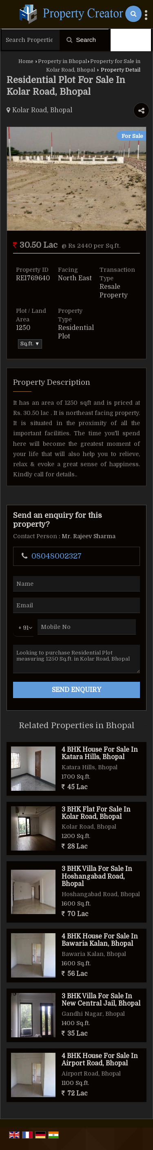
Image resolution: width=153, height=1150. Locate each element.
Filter (131, 40)
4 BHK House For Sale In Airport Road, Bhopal (100, 1059)
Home (25, 61)
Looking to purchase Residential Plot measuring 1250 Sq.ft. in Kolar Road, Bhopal (76, 659)
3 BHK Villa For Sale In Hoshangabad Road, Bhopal (97, 876)
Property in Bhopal (62, 61)
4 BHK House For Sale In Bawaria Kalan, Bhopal (100, 940)
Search (81, 39)
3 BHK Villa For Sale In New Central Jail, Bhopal (101, 1000)
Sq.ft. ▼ (30, 344)
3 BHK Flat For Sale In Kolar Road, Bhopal (96, 813)
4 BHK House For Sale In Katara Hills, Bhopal (100, 753)
